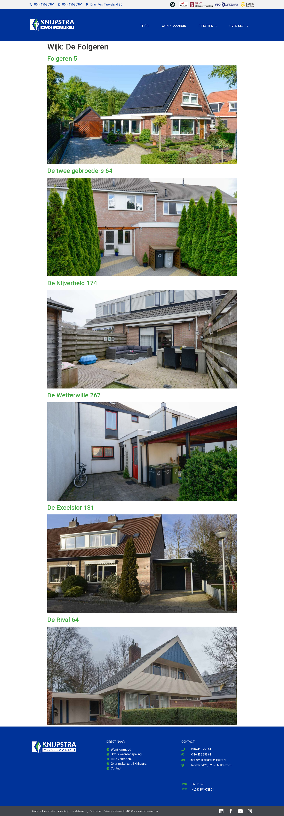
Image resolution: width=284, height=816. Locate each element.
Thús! (144, 26)
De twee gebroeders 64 (79, 170)
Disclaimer (96, 811)
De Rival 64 (63, 619)
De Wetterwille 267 (74, 395)
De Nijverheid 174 (72, 283)
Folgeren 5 (62, 58)
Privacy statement (114, 811)
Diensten (207, 26)
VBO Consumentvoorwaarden (142, 811)
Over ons (238, 26)
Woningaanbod (174, 26)
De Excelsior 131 (70, 507)
